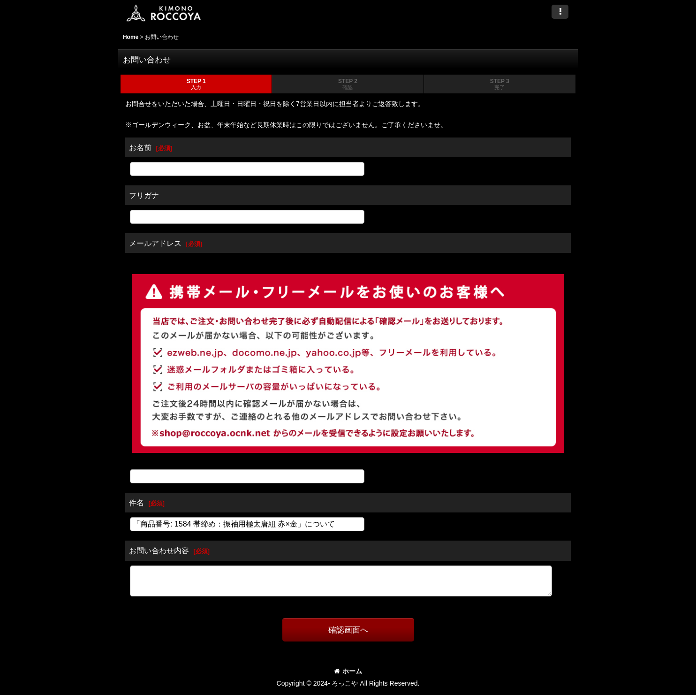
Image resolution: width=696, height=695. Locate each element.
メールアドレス (155, 243)
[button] (560, 12)
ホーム (348, 671)
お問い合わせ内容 (159, 550)
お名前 (140, 147)
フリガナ (144, 195)
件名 (136, 502)
